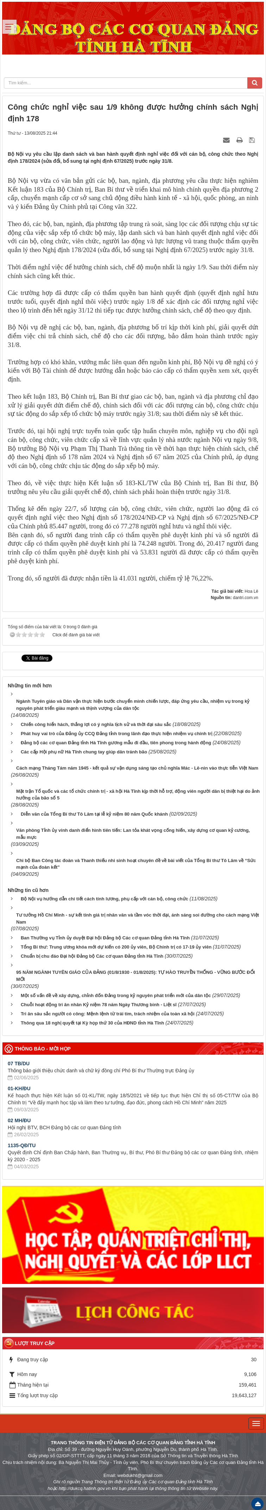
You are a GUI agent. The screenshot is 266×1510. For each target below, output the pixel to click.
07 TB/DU (19, 1063)
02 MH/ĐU (19, 1120)
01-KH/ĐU (19, 1088)
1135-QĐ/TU (22, 1145)
